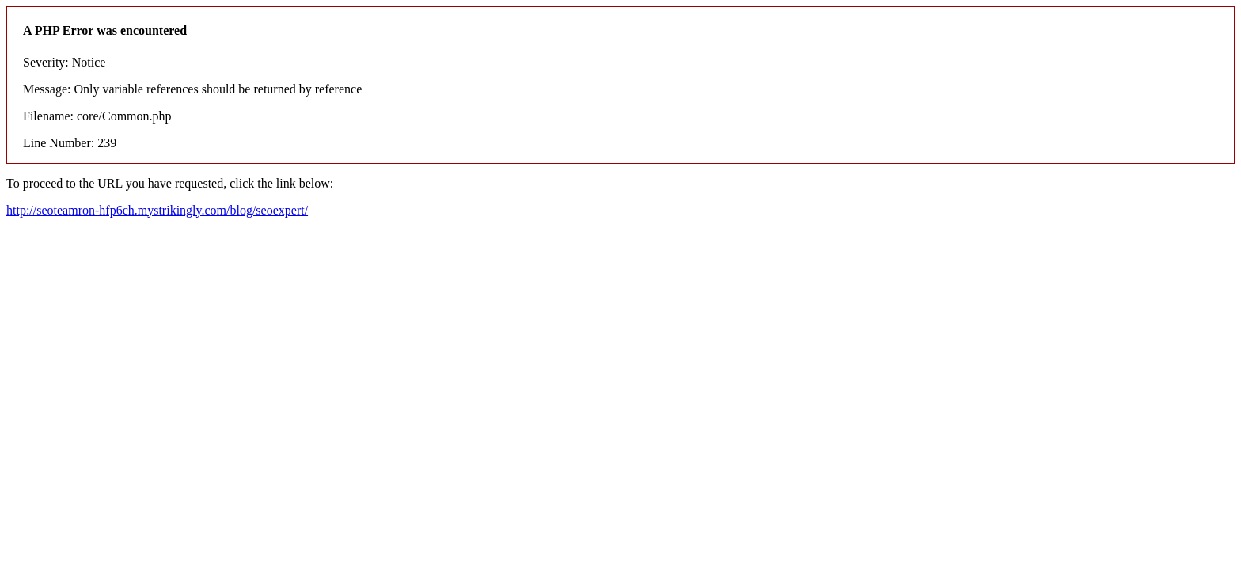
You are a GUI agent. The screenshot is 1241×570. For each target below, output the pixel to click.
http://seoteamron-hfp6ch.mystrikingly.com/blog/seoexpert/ (157, 210)
